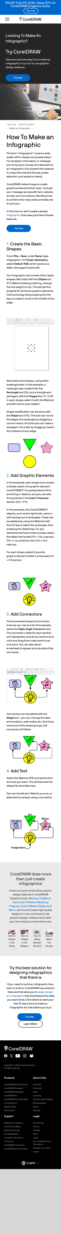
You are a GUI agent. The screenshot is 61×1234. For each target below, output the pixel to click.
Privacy (36, 1127)
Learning (11, 124)
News (35, 1107)
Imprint (36, 1152)
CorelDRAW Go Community (15, 1149)
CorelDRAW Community (14, 1145)
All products (9, 1110)
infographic (13, 215)
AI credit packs (10, 1103)
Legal (35, 1138)
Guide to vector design (43, 1099)
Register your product (13, 1123)
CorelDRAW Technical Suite (16, 1099)
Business (37, 1084)
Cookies (36, 1130)
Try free (18, 78)
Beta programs (39, 1103)
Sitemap (36, 1110)
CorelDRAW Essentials (14, 1092)
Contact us (9, 1141)
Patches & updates (12, 1127)
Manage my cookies (42, 1148)
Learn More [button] (30, 1024)
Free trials (37, 1088)
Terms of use (38, 1123)
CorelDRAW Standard (13, 1088)
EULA (35, 1134)
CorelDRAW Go (10, 1096)
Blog (35, 1092)
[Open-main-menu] (7, 19)
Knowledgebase (11, 1134)
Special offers (10, 1107)
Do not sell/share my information (42, 1142)
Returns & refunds (12, 1130)
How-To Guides (26, 124)
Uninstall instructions (13, 1138)
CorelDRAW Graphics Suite (15, 1084)
